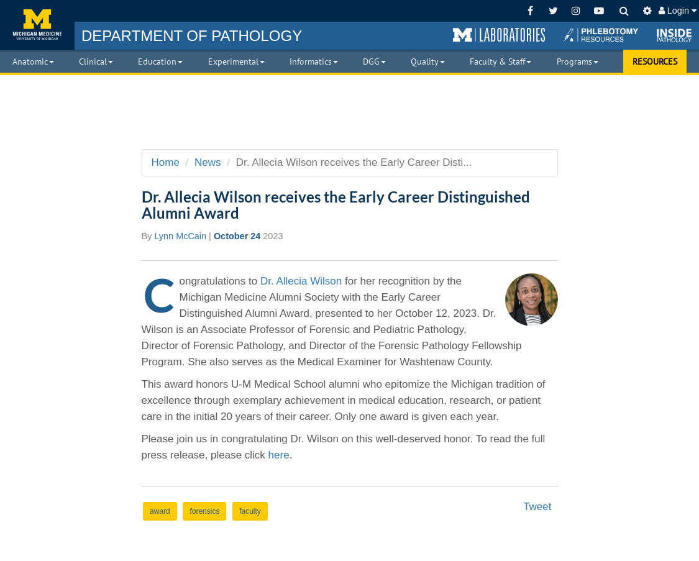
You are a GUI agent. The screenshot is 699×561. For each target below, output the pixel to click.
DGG (374, 61)
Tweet (537, 507)
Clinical (96, 61)
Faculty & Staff (500, 61)
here (279, 455)
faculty (250, 511)
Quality (428, 61)
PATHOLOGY (191, 35)
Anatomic (33, 61)
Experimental (236, 61)
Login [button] (678, 11)
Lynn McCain (180, 236)
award (160, 511)
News (207, 162)
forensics (204, 511)
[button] (499, 35)
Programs (577, 61)
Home (166, 162)
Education (160, 61)
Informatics (314, 61)
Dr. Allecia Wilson (301, 281)
